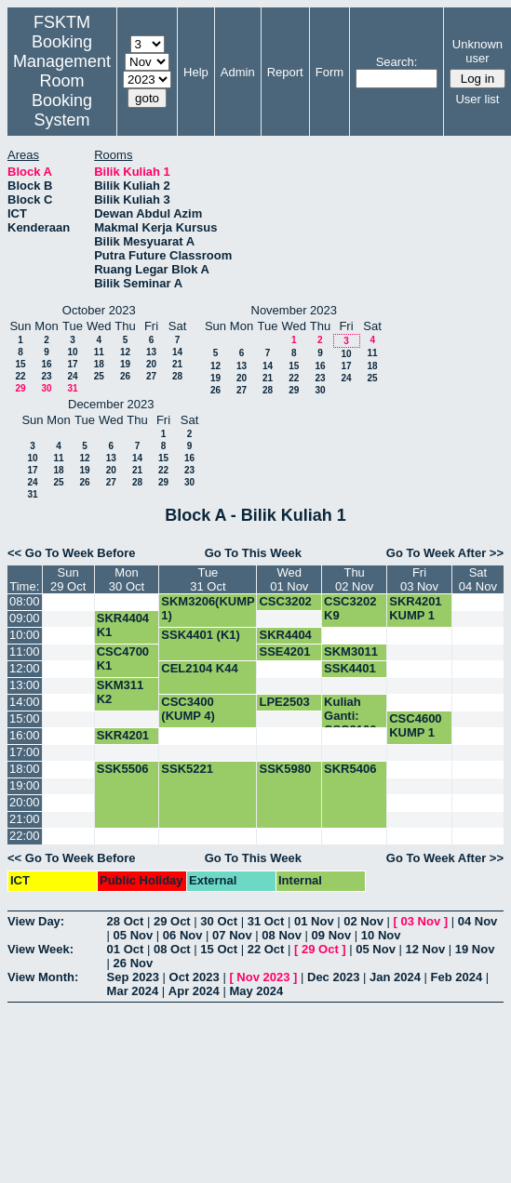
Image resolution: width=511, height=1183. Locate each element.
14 (177, 352)
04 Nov (478, 921)
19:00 (24, 785)
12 (125, 352)
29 (20, 388)
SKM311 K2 (120, 692)
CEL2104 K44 (199, 668)
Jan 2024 (395, 977)
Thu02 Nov (354, 579)
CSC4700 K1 (123, 658)
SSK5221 (187, 769)
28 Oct (125, 921)
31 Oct (266, 921)
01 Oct (125, 949)
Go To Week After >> (445, 553)
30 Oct (218, 921)
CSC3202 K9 (285, 608)
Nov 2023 (262, 977)
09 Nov (332, 935)
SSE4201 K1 (284, 658)
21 (177, 364)
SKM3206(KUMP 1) (207, 608)
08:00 (24, 601)
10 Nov (381, 935)
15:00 (24, 718)
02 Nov (363, 921)
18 (99, 364)
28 (177, 376)
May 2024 (256, 991)
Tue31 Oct (207, 579)
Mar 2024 (133, 991)
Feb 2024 (457, 977)
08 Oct (172, 949)
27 (151, 376)
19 (125, 364)
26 (125, 376)
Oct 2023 (194, 977)
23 (46, 376)
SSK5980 (285, 769)
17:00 (24, 752)
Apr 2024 (194, 991)
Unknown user (477, 51)
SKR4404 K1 (123, 625)
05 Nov (134, 935)
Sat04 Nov (478, 579)
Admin (238, 72)
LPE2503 (284, 702)
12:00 (24, 668)
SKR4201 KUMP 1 (415, 608)
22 (20, 376)
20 (151, 364)
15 (20, 364)
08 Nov (282, 935)
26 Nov (134, 963)
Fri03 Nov (419, 579)
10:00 (24, 635)
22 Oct (266, 949)
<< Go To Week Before (71, 553)
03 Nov (420, 921)
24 (72, 376)
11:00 (24, 651)
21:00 (24, 819)
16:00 (24, 735)
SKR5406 (350, 769)
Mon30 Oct (126, 579)
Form (329, 72)
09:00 (24, 618)
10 (72, 352)
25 (99, 376)
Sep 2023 (133, 977)
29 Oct (172, 921)
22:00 (24, 836)
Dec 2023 (333, 977)
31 (72, 388)
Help (195, 72)
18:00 (24, 769)
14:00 (24, 702)
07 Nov (232, 935)
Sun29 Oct (68, 579)
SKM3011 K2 (351, 658)
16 (46, 364)
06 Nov (183, 935)
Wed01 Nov (289, 579)
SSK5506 (123, 769)
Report (285, 72)
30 (46, 388)
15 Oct (218, 949)
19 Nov (475, 949)
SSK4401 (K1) (200, 635)
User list (477, 99)
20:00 (24, 802)
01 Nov (314, 921)
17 (72, 364)
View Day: (35, 921)
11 (99, 352)
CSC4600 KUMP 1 (415, 725)
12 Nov (426, 949)
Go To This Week (253, 553)
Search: (397, 62)
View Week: (40, 949)
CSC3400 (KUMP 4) (188, 709)
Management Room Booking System (62, 90)
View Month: (42, 977)
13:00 (24, 685)
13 (151, 352)
